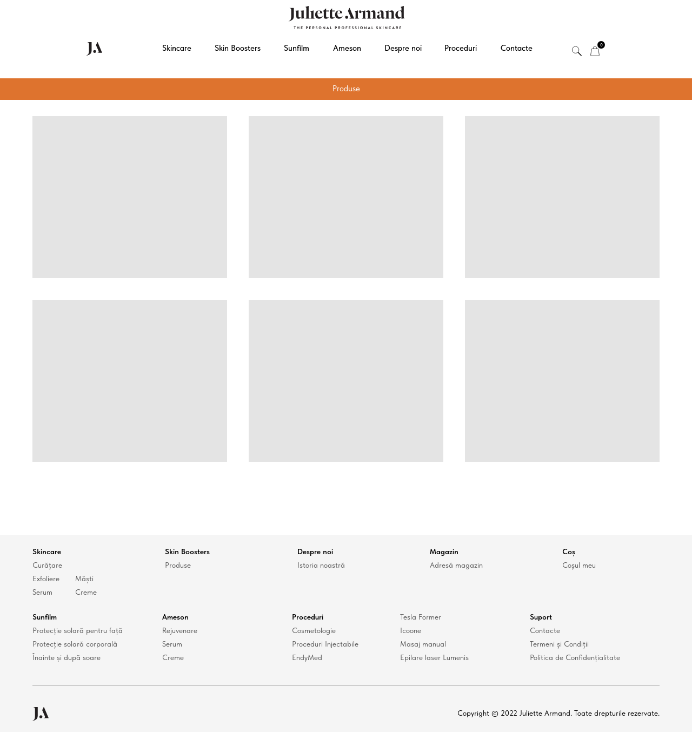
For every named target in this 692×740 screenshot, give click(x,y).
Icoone (410, 630)
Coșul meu (579, 565)
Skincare (176, 48)
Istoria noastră (321, 565)
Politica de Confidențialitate (575, 657)
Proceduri (460, 48)
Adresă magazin (456, 565)
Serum (42, 592)
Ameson (347, 48)
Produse (178, 565)
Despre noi (403, 48)
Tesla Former (420, 617)
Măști (84, 578)
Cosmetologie (314, 630)
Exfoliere (45, 578)
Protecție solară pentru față (77, 630)
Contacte (517, 48)
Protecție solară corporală (74, 644)
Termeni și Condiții (559, 644)
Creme (86, 592)
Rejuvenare (179, 630)
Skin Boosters (238, 48)
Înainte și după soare (66, 657)
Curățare (47, 565)
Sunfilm (296, 48)
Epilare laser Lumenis (434, 657)
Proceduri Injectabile (325, 644)
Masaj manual (423, 644)
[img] (595, 51)
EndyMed (307, 657)
